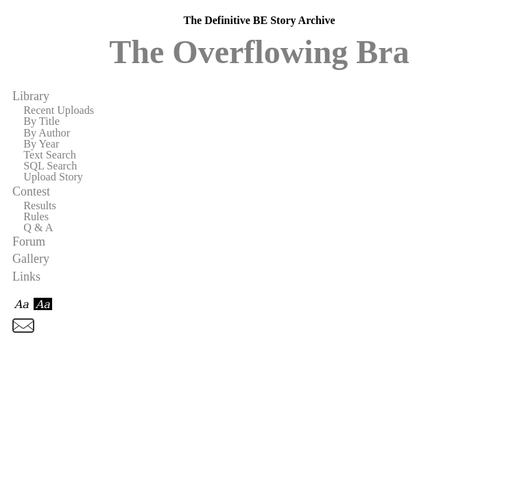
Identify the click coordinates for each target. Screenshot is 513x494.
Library (30, 96)
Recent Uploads (58, 110)
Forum (28, 241)
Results (39, 206)
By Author (46, 133)
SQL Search (50, 166)
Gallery (30, 259)
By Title (41, 121)
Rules (36, 217)
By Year (41, 144)
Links (26, 276)
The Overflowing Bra (259, 52)
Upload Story (53, 177)
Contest (31, 191)
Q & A (38, 228)
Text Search (49, 155)
